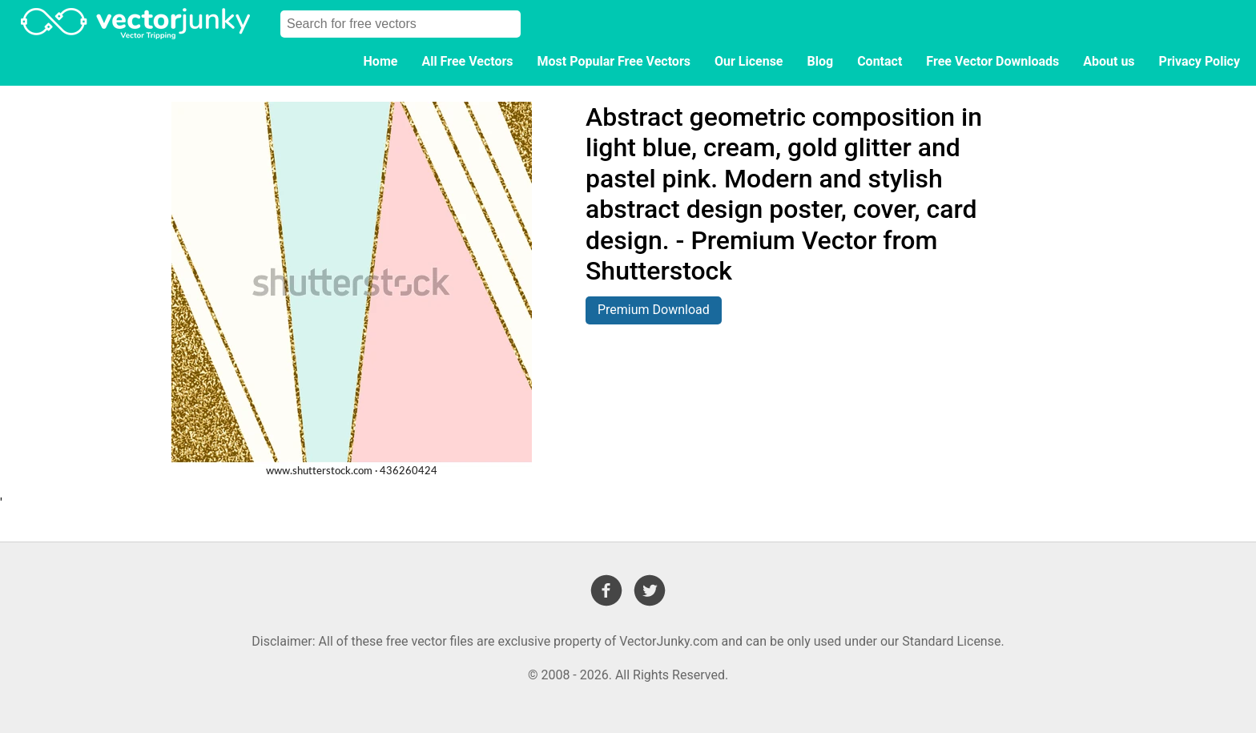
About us (1108, 61)
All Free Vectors (467, 61)
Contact (879, 61)
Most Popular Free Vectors (613, 61)
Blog (820, 61)
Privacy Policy (1199, 61)
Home (381, 61)
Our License (749, 61)
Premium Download (654, 309)
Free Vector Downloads (992, 61)
